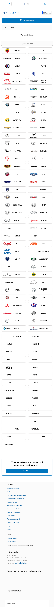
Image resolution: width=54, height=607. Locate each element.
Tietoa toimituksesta (13, 522)
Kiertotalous (11, 492)
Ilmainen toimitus (27, 20)
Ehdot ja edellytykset (14, 512)
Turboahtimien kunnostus (15, 499)
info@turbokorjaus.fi (21, 563)
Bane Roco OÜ (12, 603)
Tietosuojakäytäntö (13, 509)
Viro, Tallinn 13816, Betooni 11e (17, 558)
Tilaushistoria (11, 542)
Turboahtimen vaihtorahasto (16, 495)
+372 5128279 (22, 560)
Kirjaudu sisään (12, 538)
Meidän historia (12, 502)
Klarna (9, 529)
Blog (8, 526)
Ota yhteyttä (27, 471)
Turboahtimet (11, 27)
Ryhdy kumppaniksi (13, 488)
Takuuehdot (11, 516)
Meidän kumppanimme (14, 505)
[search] (9, 4)
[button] (27, 547)
